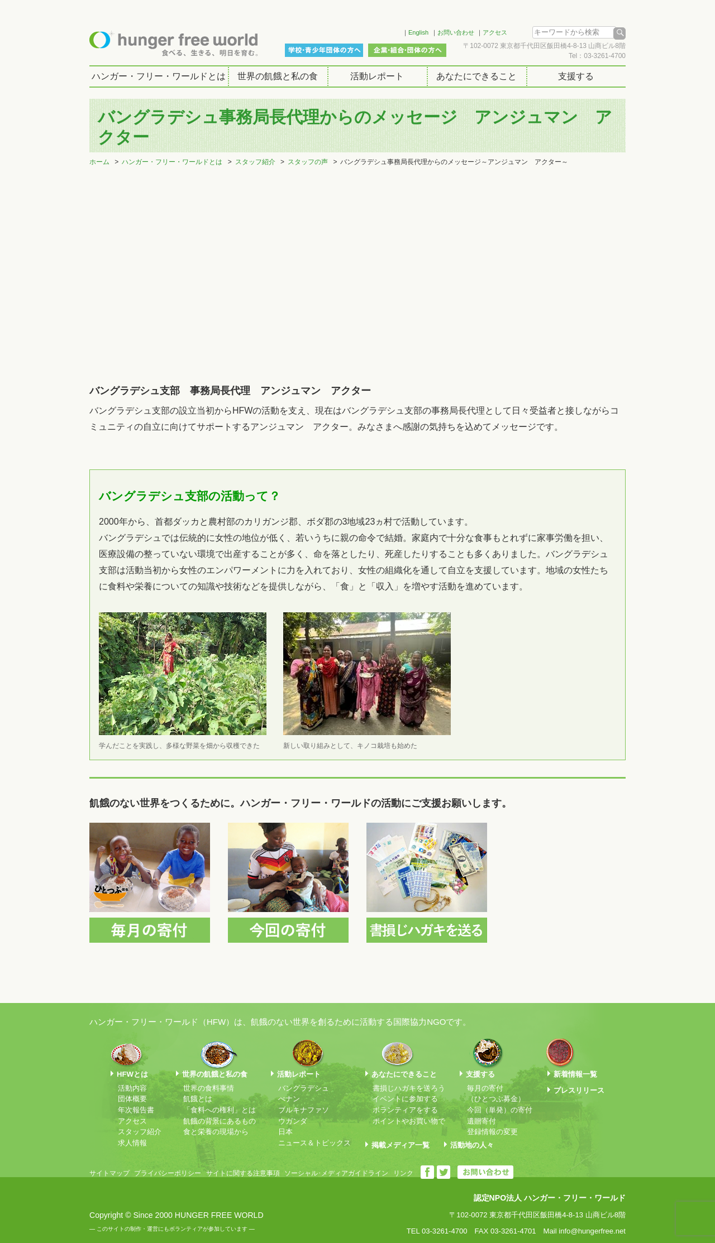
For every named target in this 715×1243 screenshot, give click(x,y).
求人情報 (132, 1143)
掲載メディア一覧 (400, 1145)
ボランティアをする (405, 1110)
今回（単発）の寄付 (499, 1110)
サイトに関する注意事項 (243, 1173)
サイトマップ (109, 1173)
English (418, 32)
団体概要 (132, 1099)
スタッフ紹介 (255, 162)
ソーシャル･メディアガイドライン (336, 1173)
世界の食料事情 (208, 1088)
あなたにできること (476, 76)
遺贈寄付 (481, 1121)
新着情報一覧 (575, 1074)
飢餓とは (197, 1099)
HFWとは (132, 1074)
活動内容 (132, 1088)
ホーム (99, 162)
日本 (285, 1131)
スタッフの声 (308, 162)
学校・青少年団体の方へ (324, 50)
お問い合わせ (455, 32)
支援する (576, 76)
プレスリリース (579, 1090)
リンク (403, 1173)
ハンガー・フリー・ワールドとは (159, 76)
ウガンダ (292, 1121)
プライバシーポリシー (167, 1173)
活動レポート (377, 76)
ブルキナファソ (303, 1110)
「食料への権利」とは (219, 1110)
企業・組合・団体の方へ (407, 50)
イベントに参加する (405, 1099)
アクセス (495, 32)
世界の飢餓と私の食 (277, 76)
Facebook (379, 31)
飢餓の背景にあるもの (219, 1121)
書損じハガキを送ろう (409, 1088)
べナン (289, 1099)
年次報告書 (136, 1110)
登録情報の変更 (492, 1131)
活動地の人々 (472, 1145)
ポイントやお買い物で (409, 1121)
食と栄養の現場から (216, 1131)
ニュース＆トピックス (314, 1143)
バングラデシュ (303, 1088)
